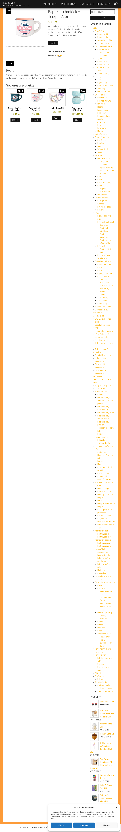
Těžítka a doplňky (104, 443)
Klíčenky (100, 107)
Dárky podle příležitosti (103, 46)
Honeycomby (105, 637)
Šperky (99, 146)
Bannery (100, 585)
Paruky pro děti (103, 473)
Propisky (103, 189)
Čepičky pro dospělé (105, 491)
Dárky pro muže (68, 4)
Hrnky (59, 55)
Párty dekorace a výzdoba (105, 582)
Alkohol (100, 80)
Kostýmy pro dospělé (103, 540)
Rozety (102, 640)
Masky (99, 464)
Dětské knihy (97, 313)
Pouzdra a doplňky (104, 182)
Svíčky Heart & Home (103, 261)
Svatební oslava (106, 688)
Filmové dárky (102, 104)
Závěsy (102, 646)
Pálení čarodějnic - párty (102, 379)
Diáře (99, 176)
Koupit (53, 43)
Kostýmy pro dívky (104, 537)
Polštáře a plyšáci (101, 198)
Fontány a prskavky (104, 612)
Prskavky (103, 618)
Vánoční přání (105, 243)
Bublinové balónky (101, 388)
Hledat (102, 18)
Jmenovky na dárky (104, 40)
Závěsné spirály (106, 643)
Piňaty (99, 631)
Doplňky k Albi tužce (102, 325)
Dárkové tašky (102, 37)
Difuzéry (100, 270)
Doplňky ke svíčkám (104, 273)
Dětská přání (104, 225)
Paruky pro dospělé (104, 516)
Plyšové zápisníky (106, 167)
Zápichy (100, 670)
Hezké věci (9, 2)
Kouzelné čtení (98, 316)
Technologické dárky (103, 307)
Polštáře (100, 210)
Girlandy (100, 622)
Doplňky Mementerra (103, 355)
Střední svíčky (102, 298)
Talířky (99, 661)
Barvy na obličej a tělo (103, 385)
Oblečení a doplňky (102, 137)
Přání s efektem (103, 246)
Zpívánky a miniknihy (105, 331)
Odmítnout (84, 825)
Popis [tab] (9, 63)
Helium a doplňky (101, 437)
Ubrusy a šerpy (103, 667)
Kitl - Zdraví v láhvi (104, 92)
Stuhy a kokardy (103, 43)
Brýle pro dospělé (103, 488)
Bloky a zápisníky (103, 158)
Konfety (100, 625)
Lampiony (101, 628)
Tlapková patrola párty (105, 691)
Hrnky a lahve (100, 122)
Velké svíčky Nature (107, 289)
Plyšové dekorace (104, 207)
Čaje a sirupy (102, 83)
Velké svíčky (102, 301)
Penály (99, 179)
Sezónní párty (100, 676)
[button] (116, 807)
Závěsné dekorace (104, 634)
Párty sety (99, 652)
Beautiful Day (102, 98)
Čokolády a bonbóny (105, 86)
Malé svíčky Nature (107, 285)
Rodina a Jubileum (104, 116)
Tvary (102, 610)
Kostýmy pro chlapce (105, 534)
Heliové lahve (102, 440)
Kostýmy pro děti (101, 531)
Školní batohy (102, 195)
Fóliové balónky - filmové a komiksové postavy (105, 400)
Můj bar (100, 131)
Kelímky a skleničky (104, 658)
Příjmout (61, 825)
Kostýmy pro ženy (104, 546)
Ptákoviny (98, 673)
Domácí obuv (102, 140)
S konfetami (101, 573)
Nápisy (99, 434)
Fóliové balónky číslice (105, 413)
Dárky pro (98, 58)
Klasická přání (87, 4)
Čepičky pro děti (103, 452)
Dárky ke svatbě (103, 49)
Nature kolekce (103, 276)
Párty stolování (100, 655)
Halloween (101, 679)
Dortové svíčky (102, 588)
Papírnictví (99, 155)
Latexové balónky (101, 549)
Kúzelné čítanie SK (102, 334)
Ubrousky (100, 664)
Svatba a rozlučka (104, 685)
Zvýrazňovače (105, 192)
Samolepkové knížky (102, 340)
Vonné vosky (102, 304)
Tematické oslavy (101, 682)
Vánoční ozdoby (103, 73)
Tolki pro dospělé (101, 349)
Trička (99, 152)
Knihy (97, 328)
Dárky (95, 28)
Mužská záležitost (102, 134)
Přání (97, 213)
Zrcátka (100, 119)
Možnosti (106, 825)
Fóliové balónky (101, 391)
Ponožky (100, 143)
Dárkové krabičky (103, 34)
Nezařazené (97, 376)
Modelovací (101, 570)
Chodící (100, 394)
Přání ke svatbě (105, 240)
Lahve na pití (102, 128)
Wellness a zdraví (101, 310)
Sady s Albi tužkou (102, 337)
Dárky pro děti (50, 4)
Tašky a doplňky (103, 149)
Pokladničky (101, 113)
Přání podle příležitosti (105, 222)
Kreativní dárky (102, 110)
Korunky (100, 461)
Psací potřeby (102, 185)
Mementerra (97, 352)
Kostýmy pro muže (104, 543)
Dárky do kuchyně (104, 101)
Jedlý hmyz (101, 89)
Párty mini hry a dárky (103, 649)
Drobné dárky (103, 4)
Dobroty (98, 76)
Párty (95, 382)
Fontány (103, 616)
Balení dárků (99, 31)
